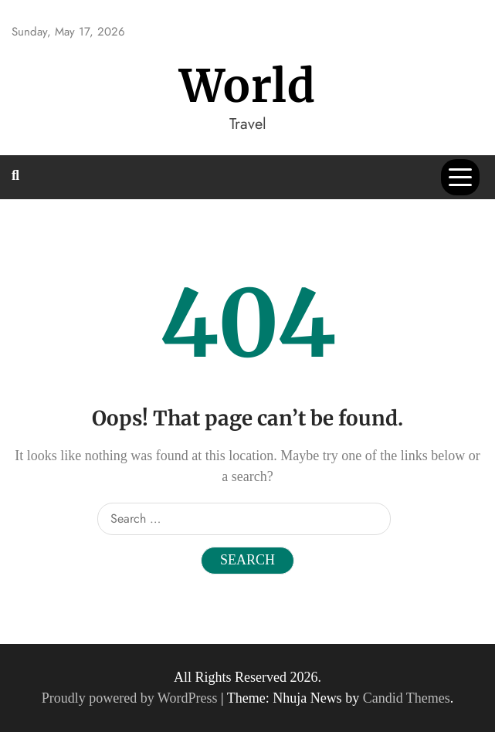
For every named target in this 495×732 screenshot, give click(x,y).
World (247, 86)
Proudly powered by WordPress (131, 698)
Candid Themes (406, 698)
